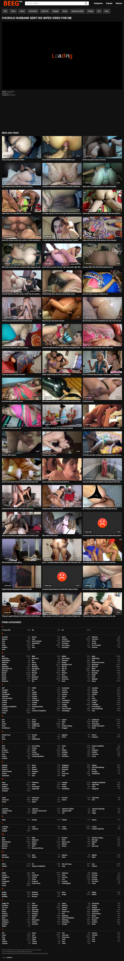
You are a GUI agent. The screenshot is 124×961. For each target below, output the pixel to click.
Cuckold (12, 95)
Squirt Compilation (68, 918)
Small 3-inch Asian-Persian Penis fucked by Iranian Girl (20, 482)
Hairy (3, 782)
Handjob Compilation (99, 782)
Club (63, 698)
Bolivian (64, 673)
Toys (63, 941)
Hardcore (5, 784)
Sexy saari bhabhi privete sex (11, 428)
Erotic (34, 737)
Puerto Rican (36, 883)
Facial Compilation (98, 746)
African (34, 637)
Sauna (65, 11)
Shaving (64, 907)
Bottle (94, 675)
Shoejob (94, 907)
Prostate (64, 881)
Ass (33, 645)
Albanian (95, 637)
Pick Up (34, 877)
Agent (64, 637)
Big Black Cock (67, 664)
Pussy (4, 885)
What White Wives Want (50, 535)
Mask (64, 840)
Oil (33, 864)
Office (4, 864)
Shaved (34, 907)
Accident (5, 637)
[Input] (57, 3)
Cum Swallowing (97, 709)
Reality (4, 892)
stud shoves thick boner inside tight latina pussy (17, 509)
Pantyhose (35, 875)
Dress (107, 11)
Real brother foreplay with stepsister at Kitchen (57, 428)
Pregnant (35, 881)
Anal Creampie (37, 641)
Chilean (34, 694)
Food (3, 754)
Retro (63, 892)
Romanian (35, 894)
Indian (4, 798)
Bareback (65, 660)
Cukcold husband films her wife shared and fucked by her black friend (102, 428)
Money (64, 846)
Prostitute (95, 881)
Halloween (35, 782)
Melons (94, 842)
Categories (98, 3)
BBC (3, 656)
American (95, 639)
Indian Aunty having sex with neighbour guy (56, 374)
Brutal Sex (65, 679)
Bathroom (5, 662)
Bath (93, 660)
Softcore (5, 914)
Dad (3, 720)
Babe (93, 656)
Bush (63, 681)
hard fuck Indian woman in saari (12, 401)
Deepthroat (95, 720)
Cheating (95, 692)
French (4, 756)
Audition (4, 647)
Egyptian (65, 735)
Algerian (4, 639)
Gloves (94, 769)
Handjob (64, 782)
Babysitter (5, 658)
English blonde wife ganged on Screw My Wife (17, 589)
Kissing (34, 820)
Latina (64, 827)
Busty (94, 681)
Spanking (65, 916)
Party (63, 875)
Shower (64, 909)
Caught (34, 692)
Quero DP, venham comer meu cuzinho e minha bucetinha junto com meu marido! (21, 240)
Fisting (34, 752)
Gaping (94, 765)
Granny (4, 773)
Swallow (94, 922)
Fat (63, 748)
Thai (3, 937)
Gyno (63, 775)
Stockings (65, 920)
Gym (33, 775)
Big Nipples (35, 669)
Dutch (94, 728)
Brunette (35, 679)
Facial (64, 746)
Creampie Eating (37, 706)
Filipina (64, 750)
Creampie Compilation (9, 706)
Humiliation (65, 789)
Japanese (35, 809)
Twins (64, 943)
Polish (34, 879)
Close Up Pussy (7, 698)
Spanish (34, 916)
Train (93, 941)
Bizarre (34, 671)
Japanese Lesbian (77, 11)
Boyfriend (35, 677)
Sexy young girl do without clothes (13, 160)
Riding (94, 892)
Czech (4, 713)
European (95, 737)
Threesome (65, 937)
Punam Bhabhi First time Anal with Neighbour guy (58, 160)
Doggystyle (35, 724)
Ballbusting (95, 658)
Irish (93, 800)
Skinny (4, 912)
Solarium (35, 914)
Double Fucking (67, 726)
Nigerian (64, 855)
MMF (33, 838)
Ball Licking (66, 658)
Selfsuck (65, 905)
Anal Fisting (66, 641)
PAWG (4, 873)
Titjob (34, 939)
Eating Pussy (6, 735)
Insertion (65, 798)
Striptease (5, 922)
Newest (119, 3)
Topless (4, 941)
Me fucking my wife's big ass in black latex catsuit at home (61, 401)
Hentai (64, 784)
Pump (94, 883)
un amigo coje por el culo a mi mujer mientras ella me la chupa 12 (62, 213)
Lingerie (4, 831)
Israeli (4, 802)
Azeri (3, 649)
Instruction (95, 798)
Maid (3, 840)
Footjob (64, 754)
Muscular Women (37, 848)
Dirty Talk (95, 722)
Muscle (4, 848)
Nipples (94, 855)
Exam (4, 739)
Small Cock (65, 912)
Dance (34, 720)
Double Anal (36, 726)
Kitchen (64, 820)
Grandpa (94, 771)
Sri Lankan (95, 918)
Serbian (94, 905)
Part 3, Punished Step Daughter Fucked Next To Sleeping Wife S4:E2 (102, 374)
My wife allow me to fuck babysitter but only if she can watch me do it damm (102, 321)
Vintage (90, 11)
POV (33, 873)
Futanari (4, 758)
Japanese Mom (7, 811)
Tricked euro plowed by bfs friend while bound (17, 321)
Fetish (34, 750)
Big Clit (64, 667)
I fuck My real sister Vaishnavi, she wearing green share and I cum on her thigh (102, 455)
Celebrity (65, 692)
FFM (5, 11)
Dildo (63, 722)
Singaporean (96, 909)
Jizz (63, 813)
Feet (93, 748)
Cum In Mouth (66, 709)
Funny (94, 756)
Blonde (4, 673)
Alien (33, 639)
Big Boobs (95, 664)
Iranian (22, 11)
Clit (93, 696)
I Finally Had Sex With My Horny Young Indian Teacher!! (60, 240)
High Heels (95, 784)
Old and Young (66, 864)
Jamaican (5, 809)
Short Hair (35, 909)
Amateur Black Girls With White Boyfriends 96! (98, 267)
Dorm (3, 726)
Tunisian (5, 943)
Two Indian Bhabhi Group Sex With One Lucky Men (99, 562)
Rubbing (4, 896)
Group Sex (65, 773)
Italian (34, 802)
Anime (94, 641)
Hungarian (95, 789)
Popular (109, 3)
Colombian (35, 700)
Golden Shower (7, 771)
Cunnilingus (66, 711)
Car (33, 690)
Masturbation (6, 842)
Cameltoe (95, 688)
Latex (34, 827)
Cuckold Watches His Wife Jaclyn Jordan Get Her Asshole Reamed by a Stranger (21, 294)
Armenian (65, 643)
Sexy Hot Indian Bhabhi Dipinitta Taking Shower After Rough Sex (102, 482)
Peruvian (95, 875)
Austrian (94, 647)
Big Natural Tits (7, 669)
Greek (34, 773)
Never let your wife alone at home (53, 321)
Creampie (95, 704)
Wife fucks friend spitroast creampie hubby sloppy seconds (21, 267)
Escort (64, 737)
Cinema (34, 696)
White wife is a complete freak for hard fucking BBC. (100, 186)
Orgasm (4, 866)
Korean (94, 820)
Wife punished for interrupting (12, 562)
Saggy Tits (5, 903)
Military (64, 844)
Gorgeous (35, 771)
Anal (3, 641)
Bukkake (94, 679)
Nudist (34, 857)
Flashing (64, 752)
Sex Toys (5, 907)
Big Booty (5, 667)
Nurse (64, 857)
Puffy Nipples (66, 883)
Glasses (34, 769)
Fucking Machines (38, 756)
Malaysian (35, 840)
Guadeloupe (96, 773)
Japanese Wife (66, 811)
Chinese (64, 694)
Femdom (5, 750)
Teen (33, 935)
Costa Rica (65, 702)
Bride (93, 677)
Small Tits (45, 11)
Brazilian (65, 677)
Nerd (33, 855)
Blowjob (34, 673)
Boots (34, 675)
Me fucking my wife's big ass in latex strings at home (100, 509)
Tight (3, 939)
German (4, 767)
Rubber (94, 894)
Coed (93, 698)
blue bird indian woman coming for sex (95, 294)
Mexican (5, 844)
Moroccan (95, 846)
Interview (35, 800)
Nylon (94, 857)
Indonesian (35, 798)
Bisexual (5, 671)
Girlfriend (65, 767)
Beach (34, 662)
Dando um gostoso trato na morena (94, 160)
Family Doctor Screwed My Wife (52, 509)
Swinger (64, 924)
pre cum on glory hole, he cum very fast (95, 589)
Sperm (94, 916)
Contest (4, 702)
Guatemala (5, 775)
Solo (63, 914)
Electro (94, 735)
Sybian (4, 926)
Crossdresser (96, 706)
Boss (63, 675)
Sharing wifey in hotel (49, 455)
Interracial (5, 800)
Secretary (5, 905)
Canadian (5, 690)
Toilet (64, 939)
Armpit (94, 643)
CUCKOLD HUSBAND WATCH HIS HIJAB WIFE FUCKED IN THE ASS (62, 186)
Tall (3, 933)
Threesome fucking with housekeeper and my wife (99, 616)
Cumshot (5, 711)
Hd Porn (9, 957)
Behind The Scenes (98, 662)
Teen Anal (65, 935)
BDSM (64, 656)
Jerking (4, 813)
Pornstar (95, 879)
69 (63, 630)
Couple (4, 704)
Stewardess (36, 920)
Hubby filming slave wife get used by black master (58, 294)
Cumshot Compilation (39, 711)
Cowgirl (64, 704)
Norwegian (5, 857)
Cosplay (34, 702)
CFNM (34, 688)
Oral (99, 11)
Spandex (5, 916)
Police (13, 11)
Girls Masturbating (98, 767)
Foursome (95, 754)
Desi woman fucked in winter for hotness (15, 348)
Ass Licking (65, 645)
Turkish (34, 943)
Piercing (64, 877)
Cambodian (65, 688)
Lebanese (35, 829)
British (4, 679)
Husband (5, 791)
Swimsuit (35, 924)
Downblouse (6, 728)
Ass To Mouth (96, 645)
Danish (64, 720)
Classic (64, 696)
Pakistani (65, 873)
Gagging (4, 765)
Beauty (64, 662)
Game (34, 765)
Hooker (64, 787)
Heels (34, 784)
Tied (93, 937)
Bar (33, 660)
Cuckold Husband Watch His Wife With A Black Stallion (60, 589)
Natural (4, 855)
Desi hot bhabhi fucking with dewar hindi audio (98, 348)
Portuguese (6, 881)
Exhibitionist (36, 739)
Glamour (5, 769)
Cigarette (5, 696)
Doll (63, 724)
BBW (33, 656)
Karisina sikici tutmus (9, 455)
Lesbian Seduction (98, 829)
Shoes (4, 909)
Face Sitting (36, 746)
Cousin (34, 704)
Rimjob (4, 894)
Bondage (95, 673)
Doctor (4, 724)
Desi (3, 722)
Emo (3, 737)
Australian (65, 647)
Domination (95, 724)
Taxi (63, 933)
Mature (34, 842)
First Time (5, 752)
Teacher (94, 933)
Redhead (35, 892)
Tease (4, 935)
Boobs (4, 675)
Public (4, 883)
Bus (33, 681)
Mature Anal (66, 842)
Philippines (5, 877)
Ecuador (34, 735)
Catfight (4, 692)
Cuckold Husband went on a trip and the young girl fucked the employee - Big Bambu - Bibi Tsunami (62, 348)
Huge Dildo (35, 789)
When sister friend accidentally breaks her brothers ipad (20, 535)
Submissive (65, 922)
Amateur (64, 639)
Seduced (35, 905)
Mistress (5, 846)
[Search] (86, 3)
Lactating (5, 827)
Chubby (94, 694)
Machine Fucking (97, 838)
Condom (94, 700)
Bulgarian (5, 681)
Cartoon (64, 690)
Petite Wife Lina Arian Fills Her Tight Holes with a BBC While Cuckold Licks (62, 267)
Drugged (55, 11)
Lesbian (64, 829)
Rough (64, 894)
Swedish (5, 924)
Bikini (94, 669)
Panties (4, 875)
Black (64, 671)
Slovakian (35, 912)
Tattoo (34, 933)
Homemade (35, 787)
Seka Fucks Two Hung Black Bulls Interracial (16, 213)
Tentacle (95, 935)
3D (33, 630)
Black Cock (95, 671)
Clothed (34, 698)
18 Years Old (6, 630)
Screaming (95, 903)
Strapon (94, 920)
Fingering (95, 750)
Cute (93, 711)
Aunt (33, 647)
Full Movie (65, 756)
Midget (34, 844)
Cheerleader (33, 11)
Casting (94, 690)
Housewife (5, 789)
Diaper (34, 722)
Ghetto (34, 767)
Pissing (94, 877)
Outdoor (94, 866)
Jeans (94, 811)
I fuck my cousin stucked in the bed (13, 374)
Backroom (35, 658)
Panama (94, 873)
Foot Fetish (35, 754)
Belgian (4, 664)
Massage (95, 840)
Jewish (34, 813)
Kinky (4, 820)
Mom (33, 846)
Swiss (94, 924)
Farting (34, 748)
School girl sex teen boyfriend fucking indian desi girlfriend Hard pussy (102, 213)
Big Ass (34, 664)
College (4, 700)
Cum (33, 709)
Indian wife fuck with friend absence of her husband (99, 240)
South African (96, 914)
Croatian (64, 706)
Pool (63, 879)
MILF (3, 838)
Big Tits (64, 669)
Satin (33, 903)
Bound (4, 677)
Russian (34, 896)
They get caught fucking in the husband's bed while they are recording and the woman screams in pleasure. (21, 616)
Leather (4, 829)
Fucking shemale (88, 401)
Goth (63, 771)
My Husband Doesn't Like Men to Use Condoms (17, 186)
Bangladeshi (6, 660)
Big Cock (95, 667)
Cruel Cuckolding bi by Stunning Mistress (55, 482)
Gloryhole (65, 769)
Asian (4, 645)
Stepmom (5, 920)
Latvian (94, 827)
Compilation (66, 700)
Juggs (94, 813)
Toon (93, 939)
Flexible (94, 752)
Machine (64, 838)
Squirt (34, 918)
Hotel (93, 787)
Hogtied (4, 787)
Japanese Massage (98, 809)
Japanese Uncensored (39, 811)
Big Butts (35, 667)
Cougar (94, 702)
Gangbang (65, 765)
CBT (3, 688)
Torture (34, 941)
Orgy (63, 866)
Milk (93, 844)
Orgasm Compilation (38, 866)
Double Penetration (98, 726)
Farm (3, 748)
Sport (4, 918)
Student (34, 922)
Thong (34, 937)
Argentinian (36, 643)
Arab (3, 643)
